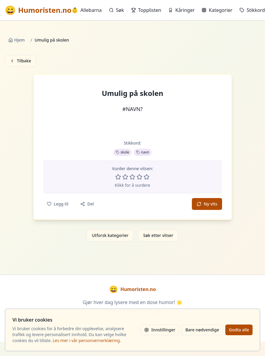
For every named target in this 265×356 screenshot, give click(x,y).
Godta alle (239, 330)
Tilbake (20, 61)
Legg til (57, 204)
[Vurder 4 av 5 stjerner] (139, 177)
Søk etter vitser (158, 235)
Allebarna (86, 10)
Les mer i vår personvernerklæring (86, 340)
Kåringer (181, 10)
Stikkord (252, 10)
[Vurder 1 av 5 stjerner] (118, 177)
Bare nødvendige (202, 330)
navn (142, 152)
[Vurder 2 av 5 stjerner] (125, 177)
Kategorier (217, 10)
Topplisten (146, 10)
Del (87, 204)
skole (122, 152)
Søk (116, 10)
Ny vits (207, 204)
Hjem (16, 40)
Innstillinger (159, 330)
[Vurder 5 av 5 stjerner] (146, 177)
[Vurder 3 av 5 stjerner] (132, 177)
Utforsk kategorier (110, 235)
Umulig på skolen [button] (132, 93)
